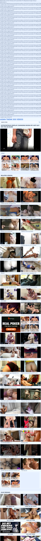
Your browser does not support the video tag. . (20, 140)
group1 (3, 153)
